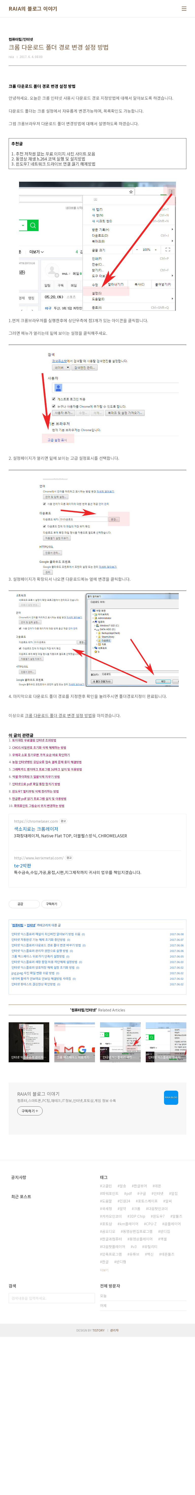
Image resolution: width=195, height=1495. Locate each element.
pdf (129, 1351)
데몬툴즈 (167, 1412)
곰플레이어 (172, 1381)
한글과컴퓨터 (112, 1397)
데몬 (158, 1343)
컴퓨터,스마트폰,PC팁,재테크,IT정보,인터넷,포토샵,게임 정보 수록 (66, 1258)
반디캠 (121, 1419)
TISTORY (98, 1488)
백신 (150, 1412)
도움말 (107, 1359)
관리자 (114, 1488)
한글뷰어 (140, 1343)
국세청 (107, 1366)
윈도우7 (159, 1374)
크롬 (137, 1366)
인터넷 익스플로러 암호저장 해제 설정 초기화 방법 (43, 1052)
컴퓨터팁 (17, 1010)
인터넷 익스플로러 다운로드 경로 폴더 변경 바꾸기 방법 (46, 1030)
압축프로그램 (112, 1412)
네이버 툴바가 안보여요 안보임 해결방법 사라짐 (41, 1063)
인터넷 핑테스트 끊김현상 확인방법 (33, 1069)
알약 (123, 1366)
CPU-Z (151, 1381)
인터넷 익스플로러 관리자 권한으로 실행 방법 (39, 1035)
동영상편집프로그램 (138, 1389)
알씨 (168, 1359)
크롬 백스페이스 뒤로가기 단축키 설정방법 (38, 1041)
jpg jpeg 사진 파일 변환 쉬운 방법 (33, 1057)
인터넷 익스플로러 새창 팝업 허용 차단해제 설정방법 (44, 1046)
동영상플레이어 (141, 1397)
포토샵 (107, 1381)
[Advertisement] (97, 764)
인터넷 (31, 1010)
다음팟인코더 (158, 1366)
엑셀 (163, 1397)
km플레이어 (129, 1381)
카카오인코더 (112, 1374)
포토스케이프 (148, 1359)
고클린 (107, 1343)
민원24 (125, 1359)
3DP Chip (137, 1374)
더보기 (104, 1428)
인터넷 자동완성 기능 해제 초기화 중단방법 (38, 1024)
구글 (142, 1351)
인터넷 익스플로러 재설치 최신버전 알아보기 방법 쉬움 (45, 1018)
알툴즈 (177, 1374)
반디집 (165, 1389)
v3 (135, 1404)
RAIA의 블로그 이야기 (33, 8)
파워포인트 (110, 1351)
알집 (174, 1351)
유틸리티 (150, 1404)
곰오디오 (108, 1389)
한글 (105, 1419)
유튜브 (134, 1412)
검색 (90, 1456)
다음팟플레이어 (113, 1404)
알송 (123, 1343)
